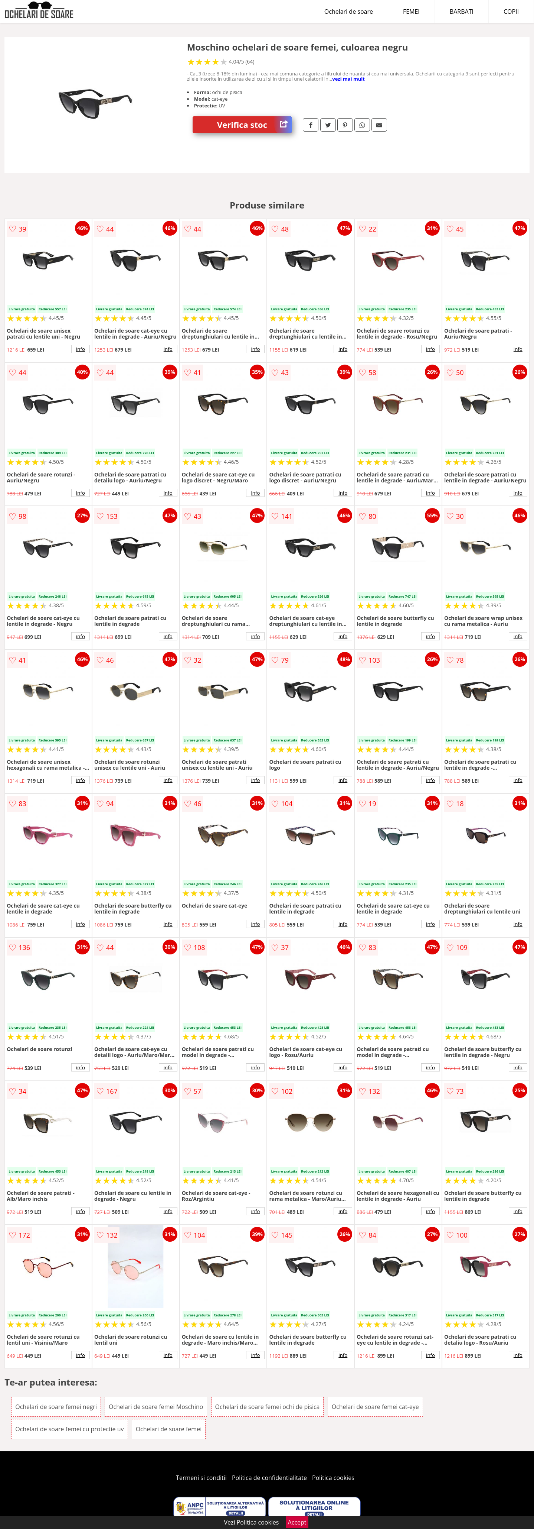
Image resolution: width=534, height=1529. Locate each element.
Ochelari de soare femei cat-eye (375, 1407)
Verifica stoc (254, 124)
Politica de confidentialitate (269, 1478)
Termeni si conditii (201, 1478)
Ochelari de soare (348, 11)
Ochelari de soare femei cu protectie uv (69, 1429)
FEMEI (411, 11)
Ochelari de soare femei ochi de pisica (267, 1407)
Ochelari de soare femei (169, 1429)
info (80, 349)
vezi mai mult (348, 78)
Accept (297, 1522)
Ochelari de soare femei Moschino (156, 1407)
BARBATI (462, 11)
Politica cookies (333, 1478)
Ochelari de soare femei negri (56, 1407)
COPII (511, 11)
